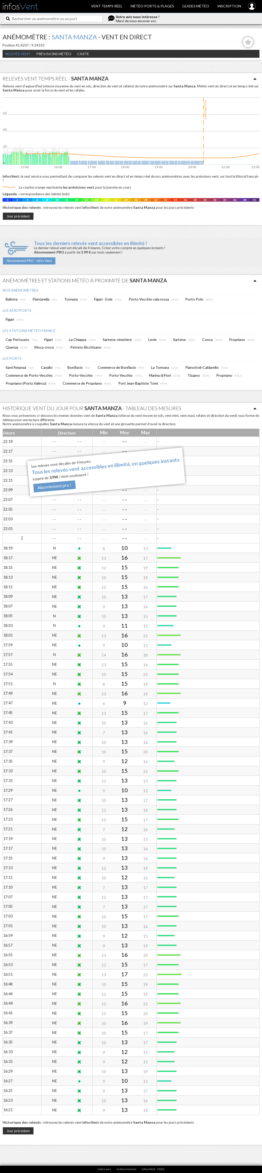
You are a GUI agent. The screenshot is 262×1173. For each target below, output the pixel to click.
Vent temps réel (106, 6)
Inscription (229, 6)
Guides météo (195, 6)
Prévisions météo (53, 54)
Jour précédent (18, 216)
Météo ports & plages (152, 6)
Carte (83, 54)
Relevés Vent (17, 54)
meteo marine (126, 1169)
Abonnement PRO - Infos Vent (29, 261)
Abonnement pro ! (54, 486)
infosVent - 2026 (153, 1169)
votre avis (104, 1169)
